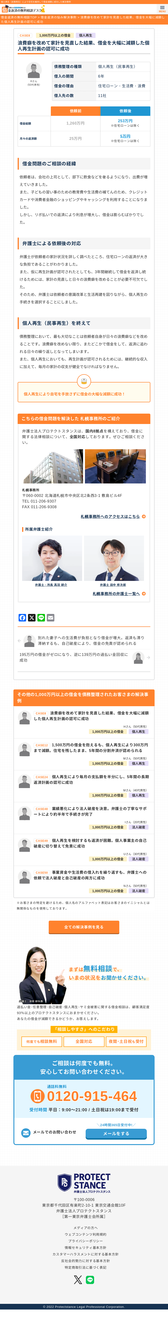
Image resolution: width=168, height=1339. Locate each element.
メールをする (116, 1133)
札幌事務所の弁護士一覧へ (116, 594)
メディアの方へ (85, 1243)
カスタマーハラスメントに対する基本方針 (85, 1270)
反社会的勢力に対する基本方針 (85, 1276)
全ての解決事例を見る (84, 927)
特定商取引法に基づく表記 (86, 1283)
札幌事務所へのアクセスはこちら (110, 517)
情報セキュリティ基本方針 (86, 1263)
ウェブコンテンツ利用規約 (86, 1250)
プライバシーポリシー (85, 1256)
